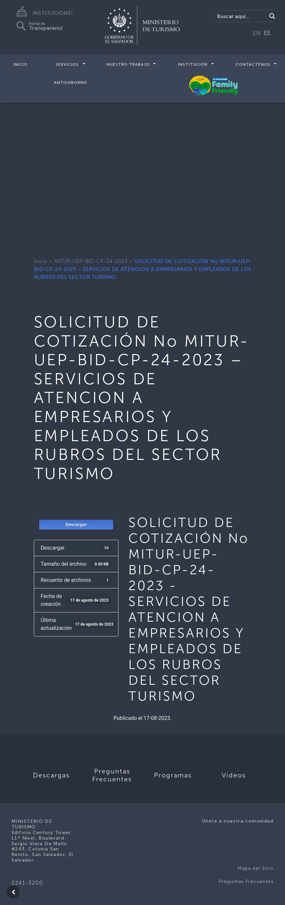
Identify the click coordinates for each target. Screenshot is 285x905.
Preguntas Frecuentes (246, 881)
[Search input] (241, 16)
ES (267, 33)
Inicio (20, 64)
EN (257, 33)
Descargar (76, 524)
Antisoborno (70, 82)
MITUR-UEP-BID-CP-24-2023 (90, 261)
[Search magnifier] (272, 16)
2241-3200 (27, 883)
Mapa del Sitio (255, 868)
